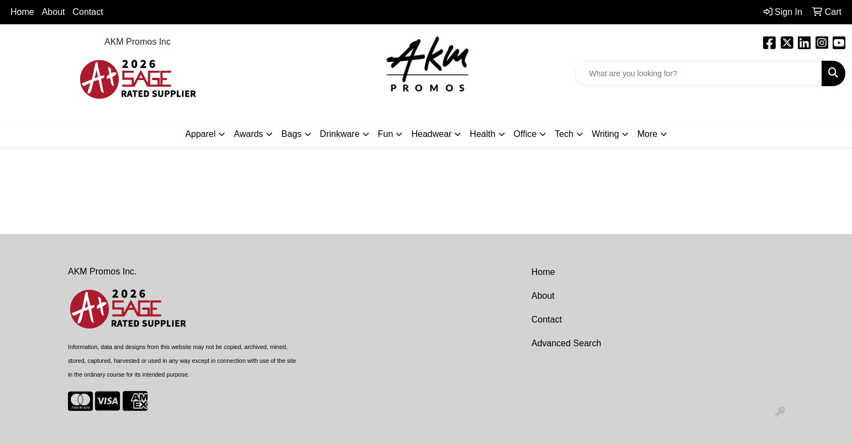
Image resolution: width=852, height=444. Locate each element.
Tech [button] (564, 134)
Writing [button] (605, 134)
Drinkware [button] (340, 134)
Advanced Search (566, 343)
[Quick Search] (698, 73)
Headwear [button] (431, 134)
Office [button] (525, 134)
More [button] (647, 134)
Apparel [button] (200, 134)
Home (22, 12)
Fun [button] (385, 134)
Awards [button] (248, 134)
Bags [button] (291, 134)
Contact (88, 12)
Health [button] (482, 134)
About (543, 295)
